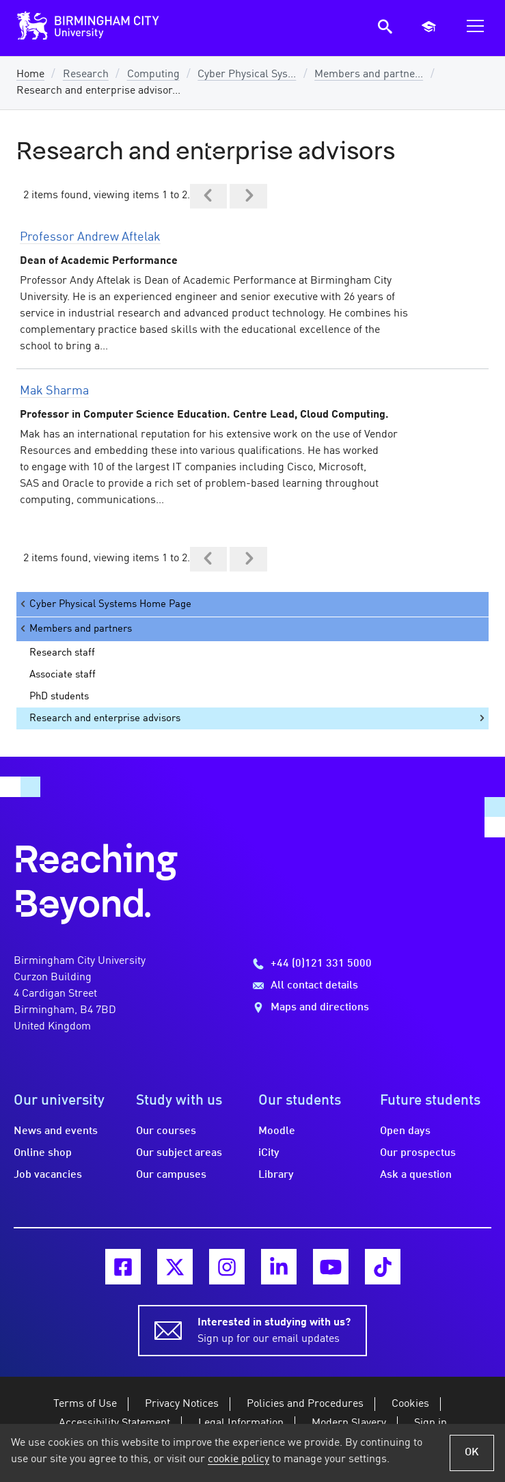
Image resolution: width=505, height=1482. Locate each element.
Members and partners (75, 628)
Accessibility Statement (114, 1423)
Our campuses (171, 1175)
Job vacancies (48, 1175)
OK (472, 1452)
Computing (153, 74)
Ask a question (416, 1175)
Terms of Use (85, 1404)
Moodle (276, 1131)
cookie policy (238, 1459)
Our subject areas (179, 1153)
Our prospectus (418, 1153)
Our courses (166, 1131)
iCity (268, 1153)
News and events (56, 1131)
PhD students (59, 696)
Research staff (62, 652)
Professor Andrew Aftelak (90, 237)
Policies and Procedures (305, 1404)
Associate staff (62, 674)
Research (86, 74)
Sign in (430, 1423)
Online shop (43, 1153)
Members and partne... (368, 74)
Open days (405, 1131)
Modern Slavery (349, 1423)
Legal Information (241, 1423)
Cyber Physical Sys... (246, 74)
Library (276, 1175)
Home (30, 74)
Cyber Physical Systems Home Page (105, 604)
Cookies (410, 1404)
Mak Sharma (54, 391)
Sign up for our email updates (274, 1330)
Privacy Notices (182, 1404)
